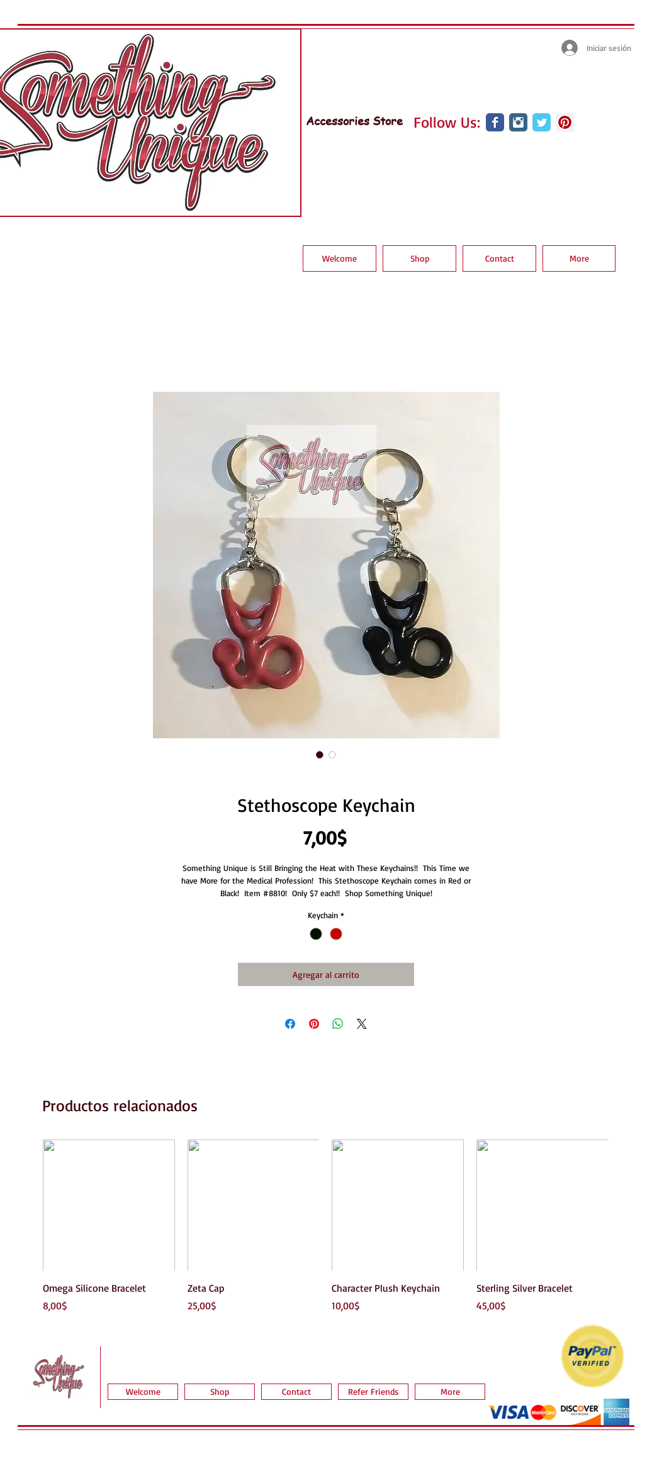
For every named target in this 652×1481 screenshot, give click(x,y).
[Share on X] (361, 1023)
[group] (325, 1226)
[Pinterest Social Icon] (565, 122)
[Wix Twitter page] (541, 122)
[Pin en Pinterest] (314, 1023)
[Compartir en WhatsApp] (338, 1023)
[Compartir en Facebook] (290, 1023)
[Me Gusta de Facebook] (492, 156)
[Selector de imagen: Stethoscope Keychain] (319, 754)
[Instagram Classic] (518, 122)
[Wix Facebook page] (495, 122)
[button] (419, 258)
